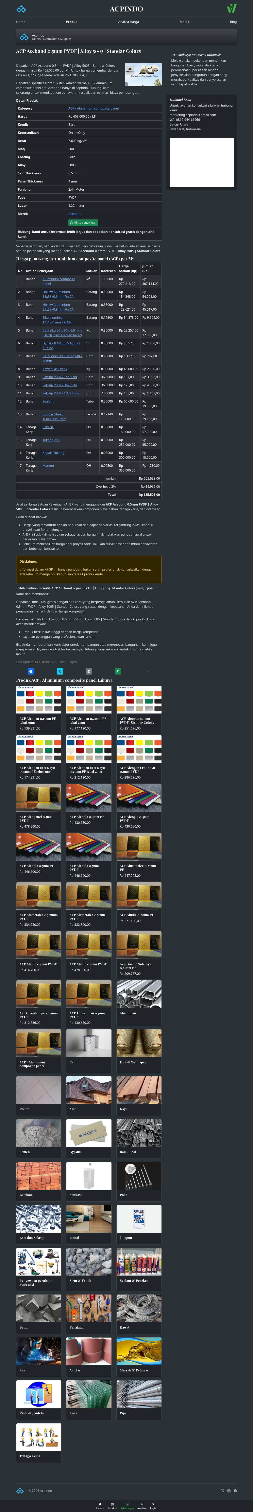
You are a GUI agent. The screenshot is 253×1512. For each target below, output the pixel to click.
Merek (184, 22)
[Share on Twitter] (60, 671)
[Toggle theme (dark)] (153, 1506)
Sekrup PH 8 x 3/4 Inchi (59, 385)
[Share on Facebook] (31, 671)
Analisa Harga (128, 22)
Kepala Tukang (53, 453)
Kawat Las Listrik (54, 369)
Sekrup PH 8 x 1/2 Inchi (59, 377)
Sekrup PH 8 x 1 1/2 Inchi (60, 393)
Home (20, 22)
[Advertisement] (202, 162)
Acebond (74, 214)
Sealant (48, 401)
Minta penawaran (83, 223)
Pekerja (48, 427)
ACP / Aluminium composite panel (93, 108)
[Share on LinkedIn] (89, 671)
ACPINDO (126, 8)
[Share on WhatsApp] (118, 671)
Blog (233, 22)
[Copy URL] (147, 671)
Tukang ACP (51, 440)
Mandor (48, 465)
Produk (71, 22)
